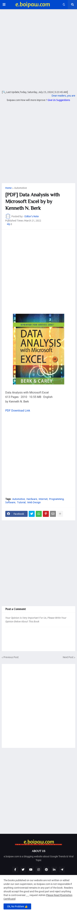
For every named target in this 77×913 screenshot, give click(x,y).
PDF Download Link (17, 410)
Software (10, 502)
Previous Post (11, 657)
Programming (56, 499)
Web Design (34, 502)
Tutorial (21, 502)
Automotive (20, 188)
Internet (43, 499)
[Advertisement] (38, 52)
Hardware (32, 499)
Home (8, 188)
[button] (4, 5)
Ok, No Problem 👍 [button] (17, 906)
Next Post (68, 657)
